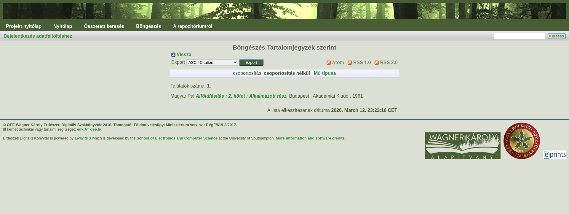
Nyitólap (62, 26)
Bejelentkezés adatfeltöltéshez (38, 36)
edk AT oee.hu (90, 129)
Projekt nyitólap (23, 26)
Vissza (184, 54)
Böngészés (148, 26)
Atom (338, 62)
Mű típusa (325, 73)
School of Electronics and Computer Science (177, 138)
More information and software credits (310, 138)
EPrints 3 (83, 138)
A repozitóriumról (192, 26)
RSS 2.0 (389, 62)
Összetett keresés (104, 26)
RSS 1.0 (362, 62)
